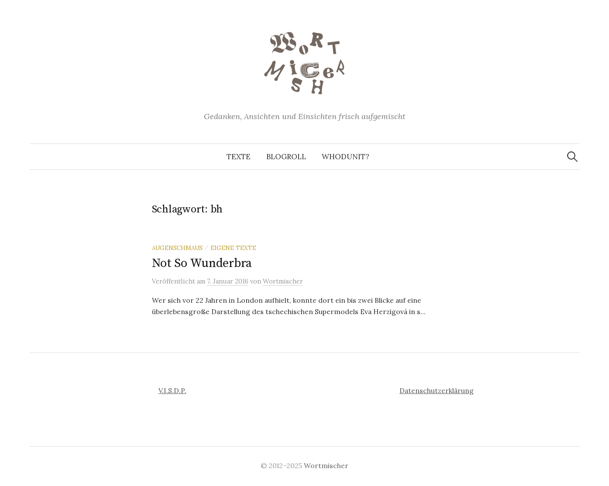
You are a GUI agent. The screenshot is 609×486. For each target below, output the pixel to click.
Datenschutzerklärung (436, 390)
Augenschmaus (177, 248)
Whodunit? (345, 156)
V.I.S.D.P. (172, 390)
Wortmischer (326, 465)
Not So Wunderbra (202, 263)
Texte (239, 156)
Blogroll (286, 156)
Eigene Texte (233, 248)
